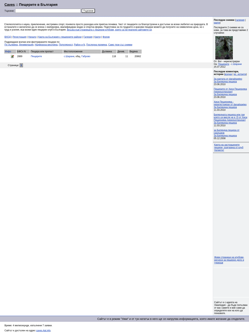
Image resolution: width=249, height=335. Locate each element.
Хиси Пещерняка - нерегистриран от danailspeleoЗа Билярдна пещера (230, 104)
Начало (32, 37)
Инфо (8, 51)
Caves (9, 5)
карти (217, 22)
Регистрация (19, 37)
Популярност (66, 44)
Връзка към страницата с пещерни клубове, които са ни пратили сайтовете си (109, 29)
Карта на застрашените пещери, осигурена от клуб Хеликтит (228, 147)
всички (228, 74)
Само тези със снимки (120, 44)
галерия (240, 20)
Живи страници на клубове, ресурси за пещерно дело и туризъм (229, 260)
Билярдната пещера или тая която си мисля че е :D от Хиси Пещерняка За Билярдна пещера (230, 118)
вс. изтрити (240, 74)
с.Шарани (69, 56)
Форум (106, 37)
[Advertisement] (197, 8)
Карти (97, 37)
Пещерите (36, 56)
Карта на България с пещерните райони (60, 37)
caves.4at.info (43, 330)
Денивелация (26, 44)
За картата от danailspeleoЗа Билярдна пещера (228, 80)
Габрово (86, 56)
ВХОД (7, 37)
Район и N (79, 44)
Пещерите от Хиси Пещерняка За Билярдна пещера (230, 92)
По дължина (11, 44)
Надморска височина (46, 44)
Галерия (87, 37)
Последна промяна (96, 44)
